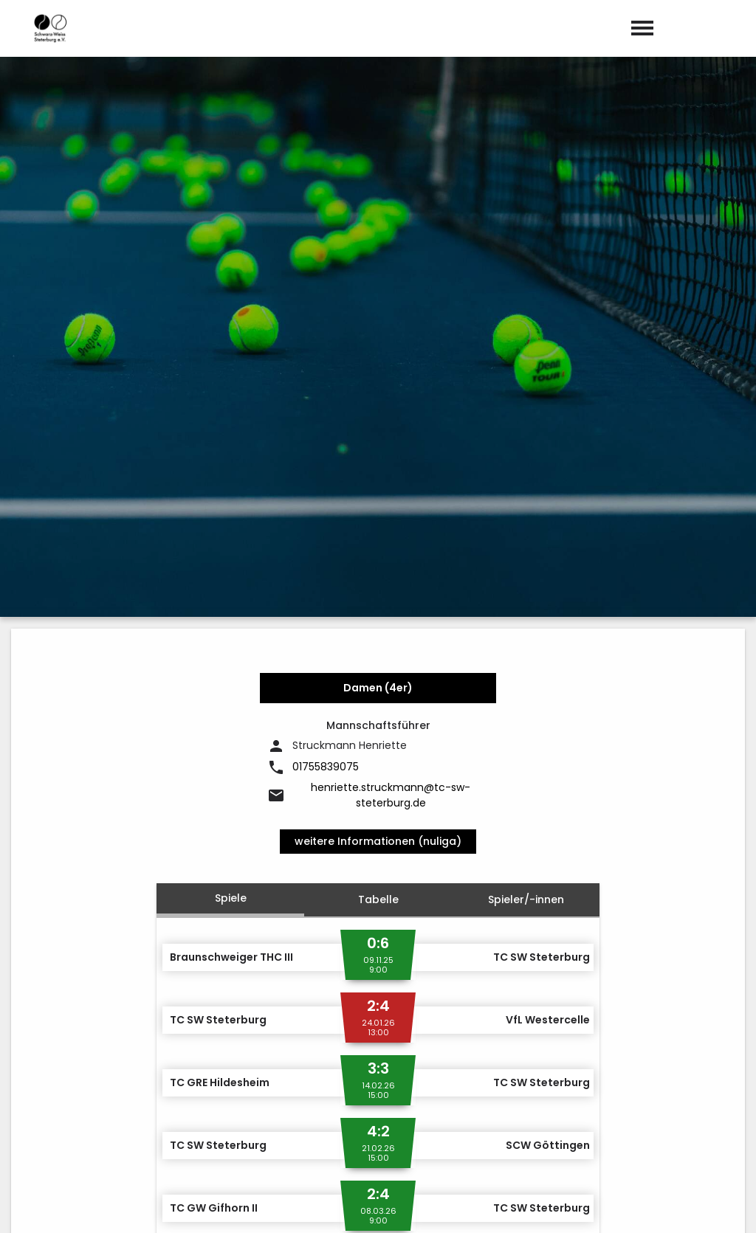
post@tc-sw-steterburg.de (470, 1121)
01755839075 (325, 416)
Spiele (231, 546)
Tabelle (378, 548)
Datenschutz (711, 1206)
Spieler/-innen (526, 548)
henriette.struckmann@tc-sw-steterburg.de (390, 444)
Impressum (628, 1206)
